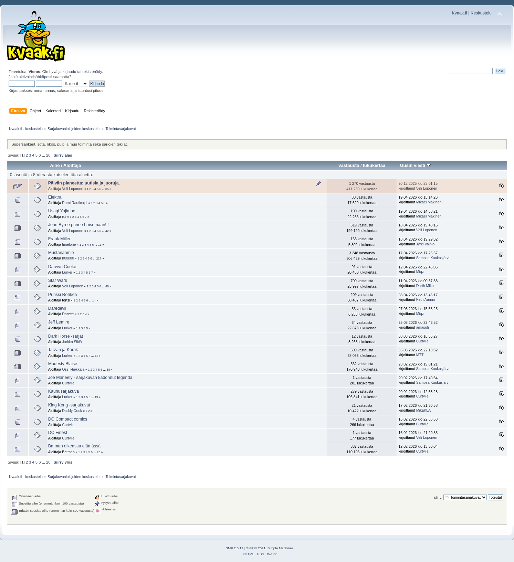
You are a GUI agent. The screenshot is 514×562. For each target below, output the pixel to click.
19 (96, 397)
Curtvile (422, 341)
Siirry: (438, 497)
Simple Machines (281, 548)
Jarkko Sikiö (72, 342)
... (44, 155)
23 (98, 452)
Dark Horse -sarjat (65, 336)
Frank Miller (59, 238)
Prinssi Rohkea (62, 294)
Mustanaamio (61, 252)
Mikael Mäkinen (429, 202)
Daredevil (57, 308)
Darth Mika (425, 286)
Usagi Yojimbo (61, 211)
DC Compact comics (67, 419)
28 (48, 155)
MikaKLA (423, 410)
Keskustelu (481, 13)
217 (98, 258)
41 (96, 356)
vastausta (348, 165)
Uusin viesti (415, 165)
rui (64, 216)
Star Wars (57, 280)
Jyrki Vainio (425, 244)
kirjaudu (69, 72)
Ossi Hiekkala (73, 369)
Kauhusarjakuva (63, 391)
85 (107, 189)
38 (108, 369)
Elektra (55, 197)
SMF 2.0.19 (234, 548)
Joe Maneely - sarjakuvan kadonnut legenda (90, 377)
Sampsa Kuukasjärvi (433, 258)
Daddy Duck (72, 411)
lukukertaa (374, 165)
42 (107, 231)
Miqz (420, 271)
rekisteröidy (92, 72)
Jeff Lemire (58, 322)
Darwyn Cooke (62, 266)
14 (94, 300)
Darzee (68, 314)
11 (100, 244)
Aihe (55, 165)
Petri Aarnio (425, 299)
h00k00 (68, 258)
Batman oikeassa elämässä (74, 446)
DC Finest (57, 432)
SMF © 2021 (255, 548)
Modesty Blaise (62, 363)
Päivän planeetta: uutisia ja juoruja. (84, 183)
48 (107, 286)
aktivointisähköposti (35, 77)
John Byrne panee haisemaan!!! (78, 224)
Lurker (67, 272)
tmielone (69, 244)
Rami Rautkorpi (74, 203)
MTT (420, 355)
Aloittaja (72, 165)
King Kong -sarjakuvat (69, 405)
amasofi (422, 327)
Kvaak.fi (459, 13)
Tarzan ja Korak (63, 349)
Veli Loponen (72, 189)
